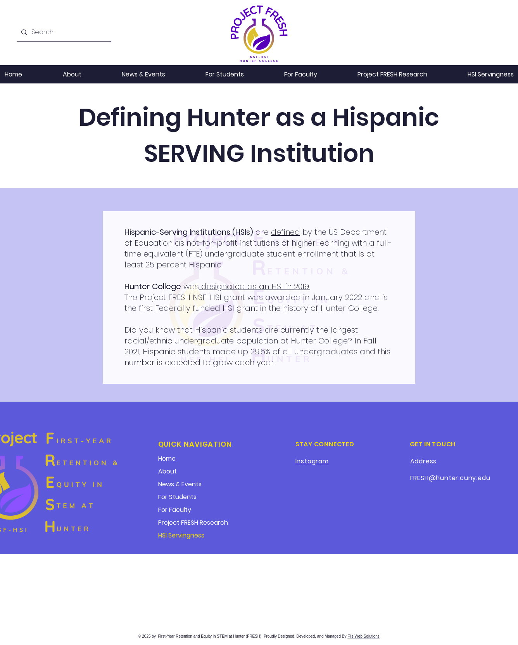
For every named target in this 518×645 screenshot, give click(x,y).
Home (167, 458)
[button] (143, 74)
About (167, 471)
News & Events (180, 484)
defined (285, 232)
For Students (177, 496)
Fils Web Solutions (363, 636)
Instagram (312, 461)
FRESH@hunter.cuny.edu (450, 477)
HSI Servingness (181, 535)
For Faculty (174, 509)
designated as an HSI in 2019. (254, 286)
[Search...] (63, 32)
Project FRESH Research (193, 522)
